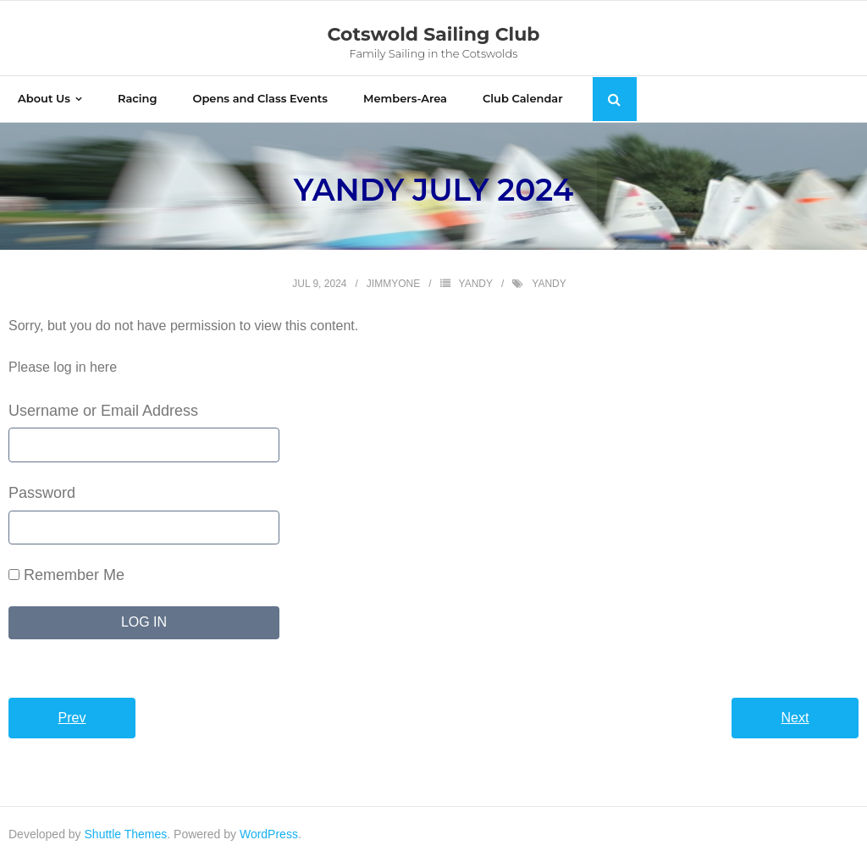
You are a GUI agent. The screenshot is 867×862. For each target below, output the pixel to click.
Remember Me (66, 574)
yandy (476, 284)
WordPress (269, 834)
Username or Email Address (103, 410)
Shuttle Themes (126, 834)
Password (41, 492)
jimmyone (393, 284)
